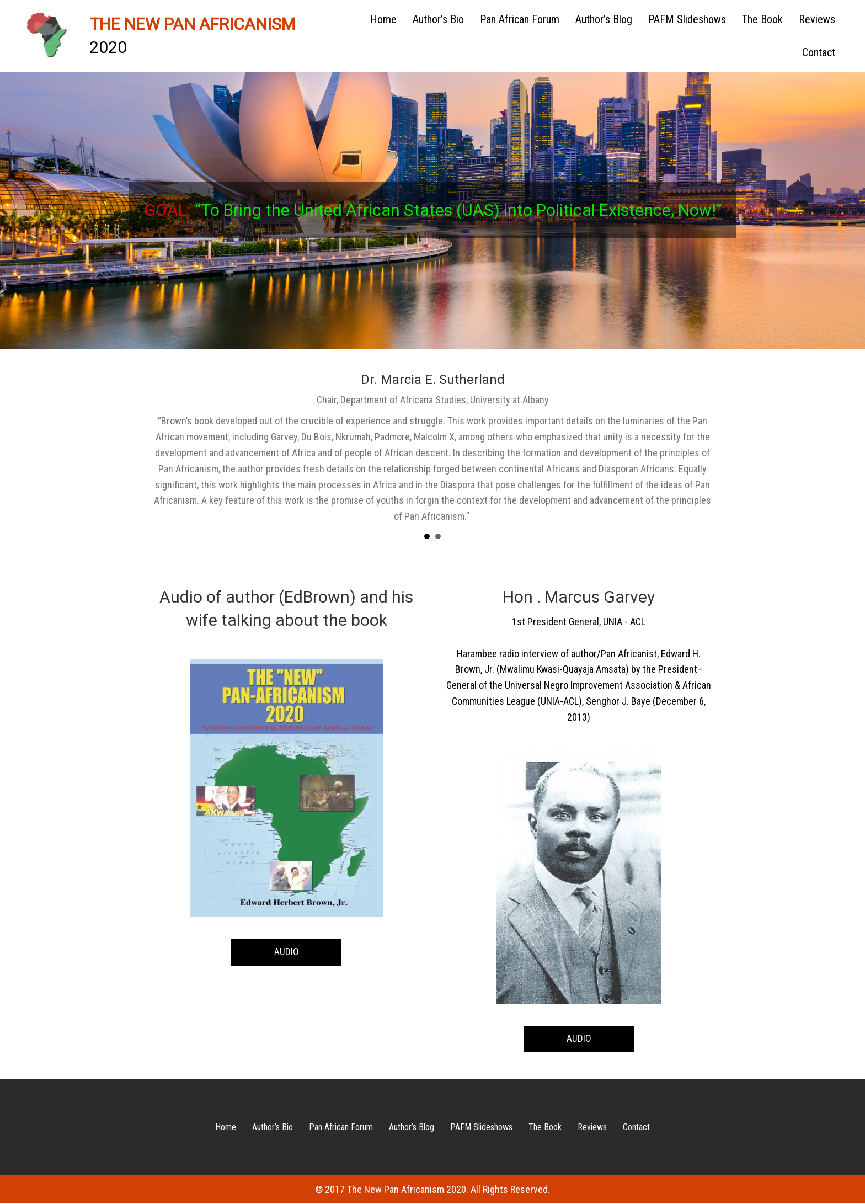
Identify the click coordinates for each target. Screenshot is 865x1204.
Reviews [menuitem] (817, 19)
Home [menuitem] (383, 19)
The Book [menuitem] (762, 19)
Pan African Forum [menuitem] (519, 19)
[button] (286, 952)
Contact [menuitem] (818, 52)
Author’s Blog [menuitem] (603, 19)
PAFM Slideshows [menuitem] (687, 19)
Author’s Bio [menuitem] (438, 19)
